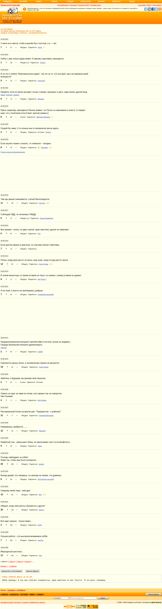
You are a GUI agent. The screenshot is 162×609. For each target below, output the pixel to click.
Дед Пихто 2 (42, 279)
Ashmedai (44, 147)
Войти (149, 5)
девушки (4, 348)
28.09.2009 (4, 374)
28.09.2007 (4, 407)
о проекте (25, 602)
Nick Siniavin (42, 400)
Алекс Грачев (43, 264)
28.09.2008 (4, 389)
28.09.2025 (4, 39)
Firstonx (42, 63)
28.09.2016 (4, 225)
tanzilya (41, 464)
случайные (21, 590)
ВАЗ (40, 495)
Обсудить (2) (24, 218)
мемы (32, 594)
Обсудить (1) (24, 63)
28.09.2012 (4, 286)
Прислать (116, 1)
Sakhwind (42, 431)
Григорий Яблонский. (46, 415)
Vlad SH (40, 540)
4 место (27, 562)
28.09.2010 (4, 359)
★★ (50, 147)
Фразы (54, 1)
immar (40, 47)
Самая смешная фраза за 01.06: (17, 577)
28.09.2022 (4, 88)
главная (4, 594)
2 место (12, 562)
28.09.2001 (4, 502)
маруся (41, 510)
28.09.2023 (4, 70)
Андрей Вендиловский (46, 294)
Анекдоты (7, 1)
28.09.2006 (4, 423)
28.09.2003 (4, 471)
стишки (40, 594)
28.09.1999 (4, 532)
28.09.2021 (4, 106)
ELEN (40, 525)
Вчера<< (4, 566)
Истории (23, 1)
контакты (17, 602)
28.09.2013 (4, 271)
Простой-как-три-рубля (46, 479)
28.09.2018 (4, 195)
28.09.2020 (4, 124)
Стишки (70, 1)
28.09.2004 (4, 453)
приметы (16, 95)
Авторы (101, 1)
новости (42, 602)
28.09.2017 (4, 210)
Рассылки (73, 5)
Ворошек (41, 99)
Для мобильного (63, 5)
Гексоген (42, 203)
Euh (39, 234)
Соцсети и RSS (83, 5)
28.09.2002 (4, 486)
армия (3, 95)
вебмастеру (34, 602)
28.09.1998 (4, 547)
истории (24, 594)
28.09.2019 (4, 139)
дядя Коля (41, 81)
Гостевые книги (95, 5)
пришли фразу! (153, 594)
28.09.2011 (4, 338)
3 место (20, 562)
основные (11, 590)
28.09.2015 (4, 241)
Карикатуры (85, 1)
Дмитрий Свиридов (43, 117)
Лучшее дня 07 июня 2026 (10, 5)
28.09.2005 (4, 438)
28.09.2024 (4, 54)
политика (9, 95)
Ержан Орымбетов (46, 218)
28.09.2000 (4, 517)
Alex (40, 555)
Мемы (38, 1)
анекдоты (14, 594)
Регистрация (157, 5)
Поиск (132, 1)
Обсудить (23, 47)
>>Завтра (13, 566)
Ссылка (22, 117)
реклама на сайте (7, 602)
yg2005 (40, 352)
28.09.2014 (4, 256)
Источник (41, 132)
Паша (40, 446)
